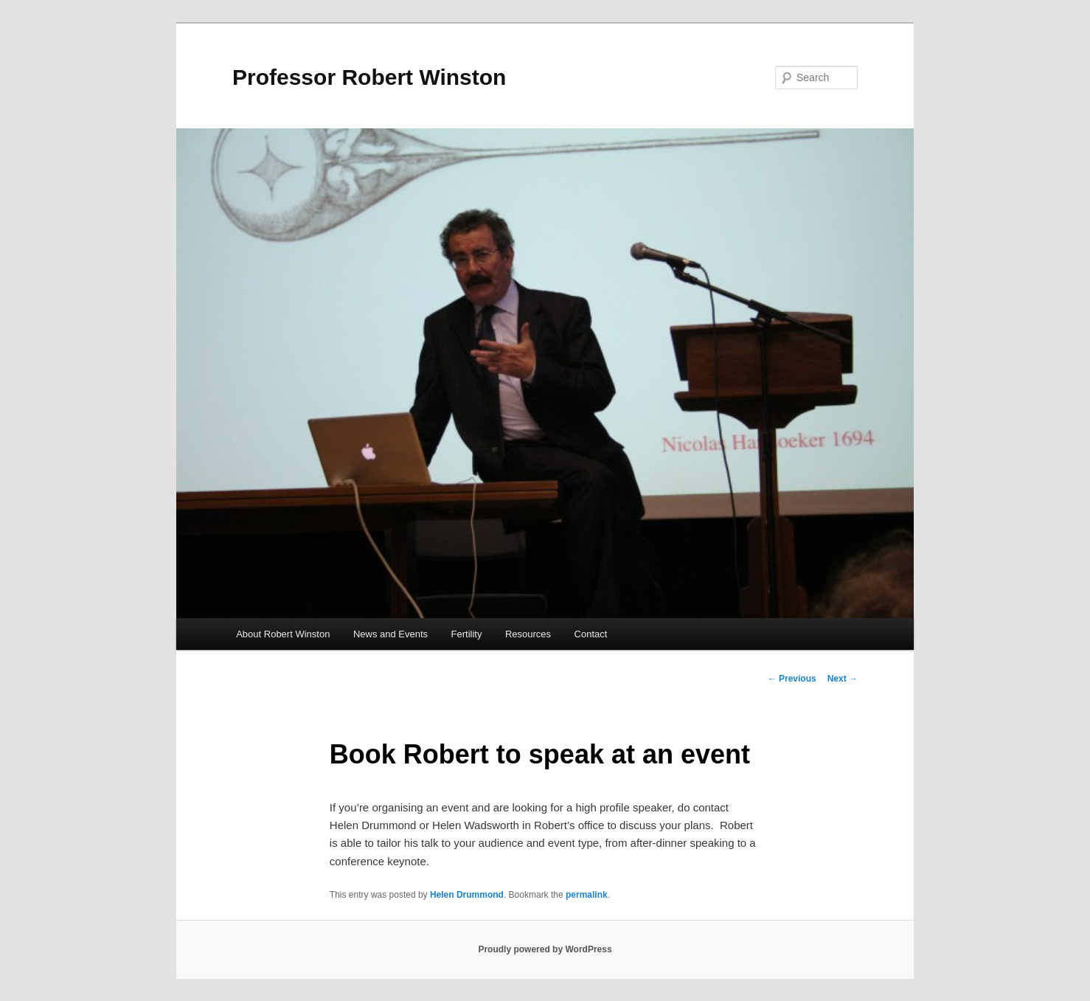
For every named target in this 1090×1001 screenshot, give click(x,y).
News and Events (390, 634)
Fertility (466, 634)
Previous (792, 678)
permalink (587, 895)
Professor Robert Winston (369, 77)
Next (842, 678)
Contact (591, 634)
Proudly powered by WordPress (544, 949)
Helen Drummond (467, 895)
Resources (528, 634)
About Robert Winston (283, 634)
